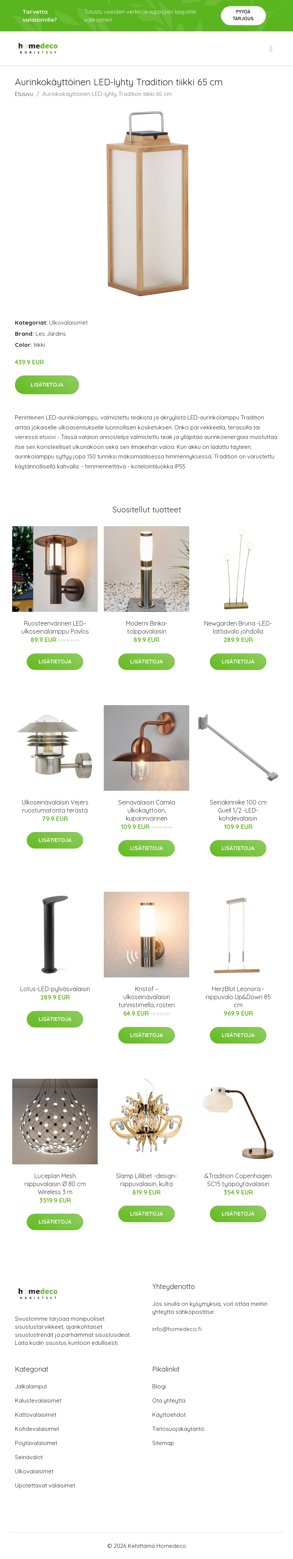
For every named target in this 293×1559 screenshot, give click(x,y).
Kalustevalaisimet (38, 1400)
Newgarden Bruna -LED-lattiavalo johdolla (238, 627)
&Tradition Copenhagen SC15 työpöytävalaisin (238, 1180)
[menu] (271, 48)
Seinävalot (29, 1457)
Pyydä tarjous (243, 15)
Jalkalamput (31, 1386)
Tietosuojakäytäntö (178, 1428)
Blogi (159, 1386)
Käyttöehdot (169, 1414)
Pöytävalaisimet (36, 1443)
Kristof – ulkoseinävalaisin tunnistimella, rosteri (147, 997)
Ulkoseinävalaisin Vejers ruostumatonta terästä (55, 806)
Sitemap (163, 1443)
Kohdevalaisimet (37, 1428)
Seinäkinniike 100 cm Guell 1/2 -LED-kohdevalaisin (238, 810)
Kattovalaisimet (35, 1414)
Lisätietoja (47, 384)
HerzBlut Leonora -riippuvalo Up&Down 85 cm (238, 997)
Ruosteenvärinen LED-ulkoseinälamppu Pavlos (55, 627)
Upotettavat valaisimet (45, 1485)
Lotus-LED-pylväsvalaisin (55, 989)
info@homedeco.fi (176, 1329)
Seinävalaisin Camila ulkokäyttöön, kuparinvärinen (146, 810)
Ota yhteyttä (168, 1400)
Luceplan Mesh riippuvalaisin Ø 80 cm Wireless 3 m (55, 1184)
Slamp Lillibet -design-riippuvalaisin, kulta (146, 1180)
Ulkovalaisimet (68, 322)
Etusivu (24, 94)
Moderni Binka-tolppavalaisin (146, 627)
